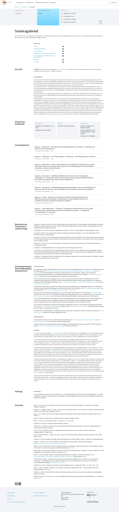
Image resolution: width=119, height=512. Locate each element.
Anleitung (9, 499)
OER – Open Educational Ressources (16, 502)
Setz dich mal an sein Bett (70, 282)
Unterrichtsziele (29, 2)
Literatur (36, 62)
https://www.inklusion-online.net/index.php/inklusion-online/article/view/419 (53, 456)
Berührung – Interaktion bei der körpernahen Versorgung (74, 271)
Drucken (101, 22)
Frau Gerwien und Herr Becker (80, 306)
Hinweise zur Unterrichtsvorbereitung (45, 53)
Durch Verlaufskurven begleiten (42, 296)
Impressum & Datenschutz (40, 496)
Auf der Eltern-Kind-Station (50, 306)
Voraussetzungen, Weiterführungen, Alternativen (44, 56)
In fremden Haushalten (86, 282)
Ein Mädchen (97, 282)
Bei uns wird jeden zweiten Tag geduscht (85, 319)
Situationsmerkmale (39, 48)
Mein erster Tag (53, 271)
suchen (112, 2)
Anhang (36, 59)
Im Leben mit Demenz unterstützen (55, 290)
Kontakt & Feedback (39, 492)
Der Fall (36, 46)
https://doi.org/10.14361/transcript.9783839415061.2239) (49, 443)
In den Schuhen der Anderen (42, 284)
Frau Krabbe (72, 290)
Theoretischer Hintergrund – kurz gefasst (45, 2)
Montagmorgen (64, 69)
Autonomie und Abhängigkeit (93, 288)
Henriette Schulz (96, 292)
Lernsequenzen (38, 51)
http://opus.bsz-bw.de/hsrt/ (57, 462)
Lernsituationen (20, 2)
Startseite (17, 7)
